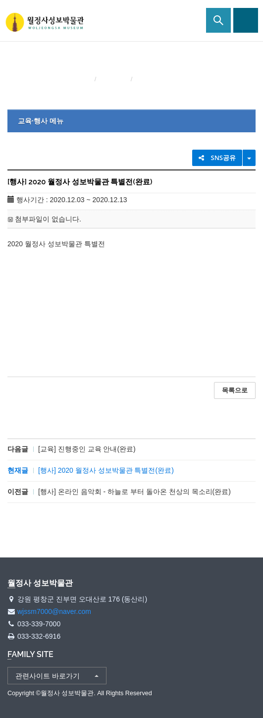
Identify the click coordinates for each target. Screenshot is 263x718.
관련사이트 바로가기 (47, 676)
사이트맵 (245, 20)
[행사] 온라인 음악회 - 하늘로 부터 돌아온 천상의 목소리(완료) (134, 492)
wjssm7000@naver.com (54, 611)
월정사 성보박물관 (44, 22)
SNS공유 (217, 157)
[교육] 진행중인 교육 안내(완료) (87, 449)
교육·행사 (114, 79)
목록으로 (235, 390)
